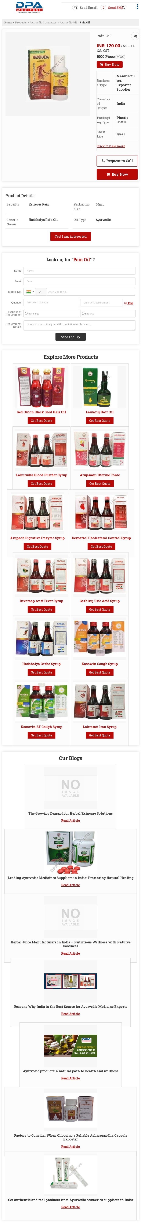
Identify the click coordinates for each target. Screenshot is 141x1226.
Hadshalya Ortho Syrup (41, 664)
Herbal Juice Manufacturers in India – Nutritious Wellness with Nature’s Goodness (71, 944)
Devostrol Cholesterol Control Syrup (101, 538)
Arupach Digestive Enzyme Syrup (37, 538)
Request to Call (117, 160)
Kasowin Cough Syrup (100, 664)
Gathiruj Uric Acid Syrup (100, 601)
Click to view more (111, 146)
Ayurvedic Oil (68, 22)
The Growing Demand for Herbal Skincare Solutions (70, 813)
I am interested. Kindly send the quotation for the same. (79, 325)
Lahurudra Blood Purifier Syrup (41, 475)
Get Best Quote (41, 421)
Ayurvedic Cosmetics (43, 22)
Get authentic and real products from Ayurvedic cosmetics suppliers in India (70, 1200)
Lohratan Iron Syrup (99, 727)
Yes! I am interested (71, 236)
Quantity (16, 302)
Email (18, 281)
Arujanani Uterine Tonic (100, 475)
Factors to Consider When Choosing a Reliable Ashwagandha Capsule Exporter (70, 1137)
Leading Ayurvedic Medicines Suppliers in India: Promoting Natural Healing (70, 878)
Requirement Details (13, 325)
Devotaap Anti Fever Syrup (41, 601)
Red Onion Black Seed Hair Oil (41, 412)
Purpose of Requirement (13, 313)
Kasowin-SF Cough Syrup (41, 727)
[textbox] (101, 302)
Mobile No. (14, 292)
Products (21, 22)
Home (8, 22)
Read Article (70, 821)
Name (17, 270)
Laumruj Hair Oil (99, 412)
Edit (128, 303)
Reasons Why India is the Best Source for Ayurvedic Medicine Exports (70, 1006)
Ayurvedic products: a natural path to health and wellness (70, 1071)
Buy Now (109, 64)
